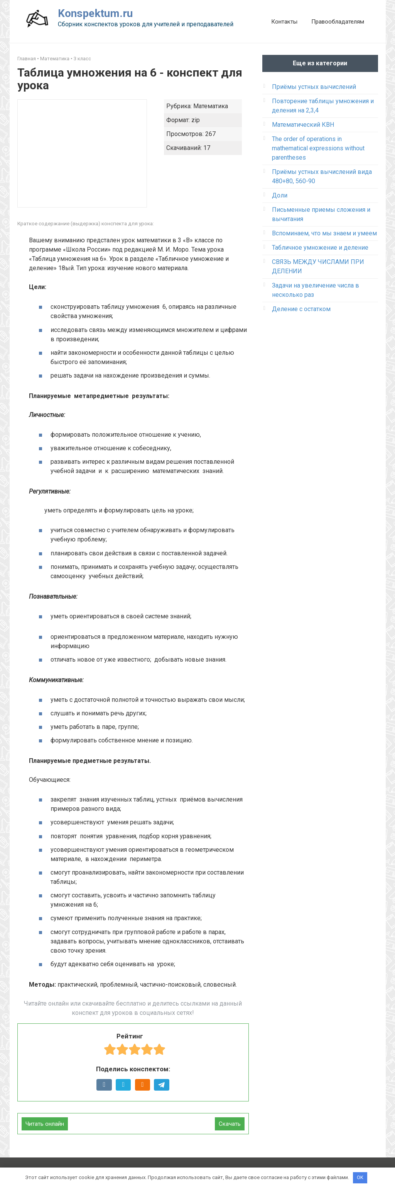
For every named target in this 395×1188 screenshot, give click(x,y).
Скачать (230, 1123)
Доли (279, 195)
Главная (26, 58)
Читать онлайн (44, 1123)
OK (360, 1177)
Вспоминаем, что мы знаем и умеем (324, 233)
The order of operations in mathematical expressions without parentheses (318, 148)
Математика (54, 58)
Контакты (284, 21)
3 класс (82, 58)
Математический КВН (303, 124)
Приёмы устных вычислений (314, 86)
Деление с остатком (301, 309)
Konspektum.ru (95, 13)
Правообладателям (337, 21)
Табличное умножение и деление (320, 247)
